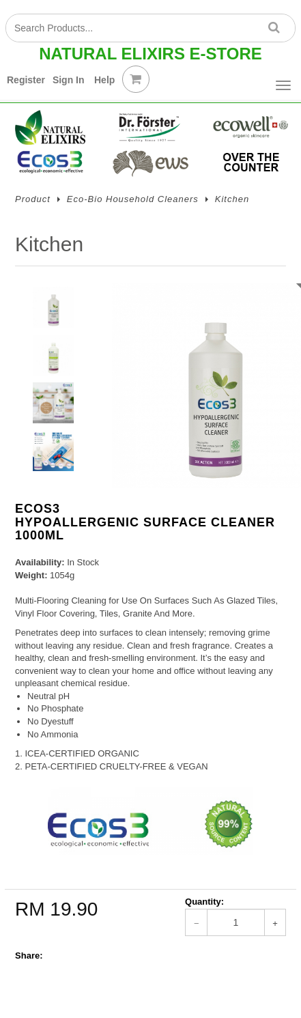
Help (104, 79)
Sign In (69, 79)
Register (26, 79)
